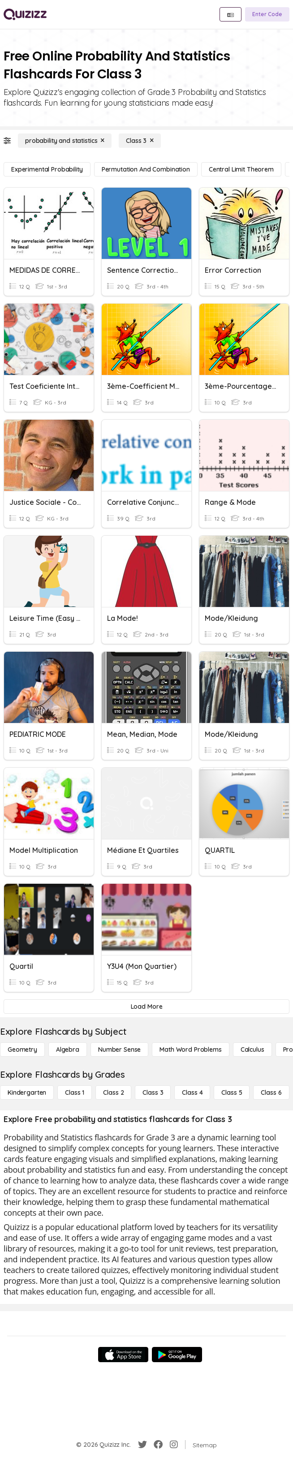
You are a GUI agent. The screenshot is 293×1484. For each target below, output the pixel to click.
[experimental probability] (47, 169)
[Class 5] (232, 1092)
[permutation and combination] (146, 169)
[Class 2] (113, 1092)
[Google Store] (177, 1354)
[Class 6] (271, 1092)
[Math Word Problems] (190, 1049)
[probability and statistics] (65, 140)
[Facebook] (158, 1444)
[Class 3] (140, 140)
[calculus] (252, 1049)
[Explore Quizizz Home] (25, 14)
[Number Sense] (119, 1049)
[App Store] (123, 1354)
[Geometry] (22, 1049)
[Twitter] (142, 1444)
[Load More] (146, 1006)
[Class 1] (74, 1092)
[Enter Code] (267, 14)
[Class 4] (192, 1092)
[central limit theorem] (241, 169)
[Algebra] (67, 1049)
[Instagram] (174, 1444)
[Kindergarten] (27, 1092)
